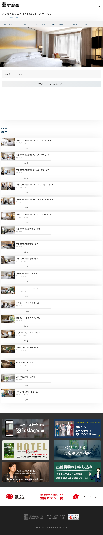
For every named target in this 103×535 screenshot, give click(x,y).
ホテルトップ (8, 24)
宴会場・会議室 (58, 24)
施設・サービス (90, 24)
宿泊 (25, 24)
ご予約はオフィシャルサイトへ (51, 84)
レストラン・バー (41, 24)
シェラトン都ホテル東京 (11, 18)
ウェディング (74, 24)
